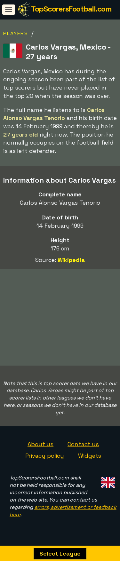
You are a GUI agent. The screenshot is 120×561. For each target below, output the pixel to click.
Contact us (83, 446)
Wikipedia (71, 260)
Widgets (89, 457)
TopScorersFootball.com (71, 9)
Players (15, 33)
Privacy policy (44, 457)
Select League (60, 553)
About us (40, 446)
